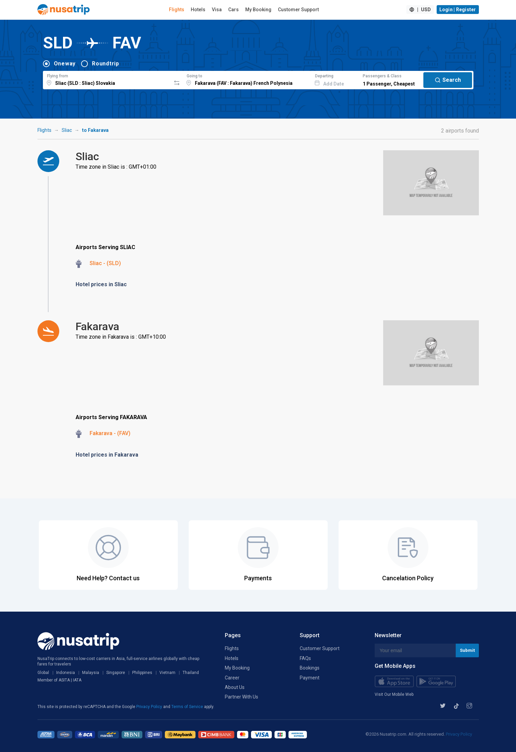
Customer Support (298, 9)
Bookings (309, 668)
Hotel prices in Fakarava (107, 454)
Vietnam (167, 672)
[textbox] (107, 79)
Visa (217, 9)
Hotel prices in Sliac (101, 284)
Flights (176, 9)
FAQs (305, 658)
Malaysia (90, 672)
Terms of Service (187, 706)
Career (232, 677)
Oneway (65, 63)
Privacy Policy (149, 706)
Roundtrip (105, 63)
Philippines (142, 672)
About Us (235, 687)
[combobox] (107, 79)
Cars (233, 9)
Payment (309, 677)
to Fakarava (95, 130)
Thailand (191, 672)
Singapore (115, 672)
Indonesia (65, 672)
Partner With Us (241, 697)
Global (43, 672)
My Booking (258, 9)
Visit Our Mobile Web (394, 694)
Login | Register (457, 9)
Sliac (67, 130)
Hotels (198, 9)
